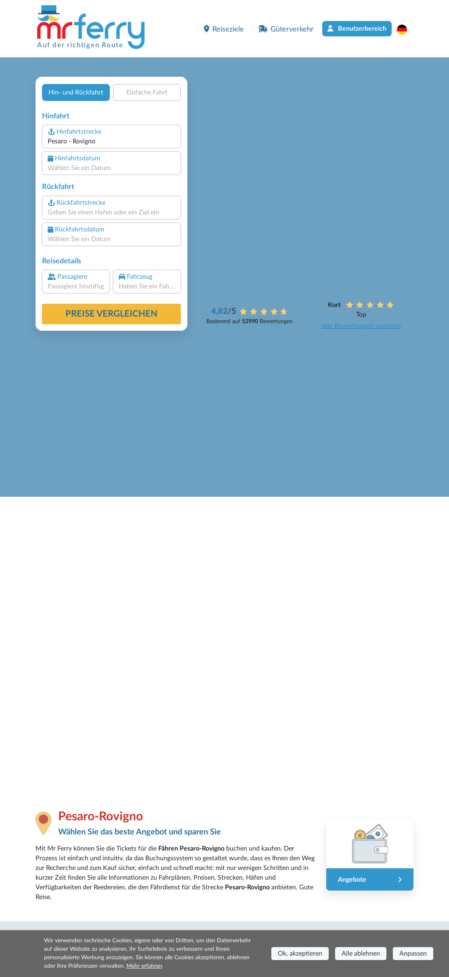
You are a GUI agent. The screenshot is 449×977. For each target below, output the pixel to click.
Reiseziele (224, 29)
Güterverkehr (286, 29)
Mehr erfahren (144, 966)
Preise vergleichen (111, 313)
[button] (406, 29)
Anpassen (413, 953)
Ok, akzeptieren (300, 953)
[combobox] (111, 141)
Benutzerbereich (356, 28)
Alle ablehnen (361, 953)
